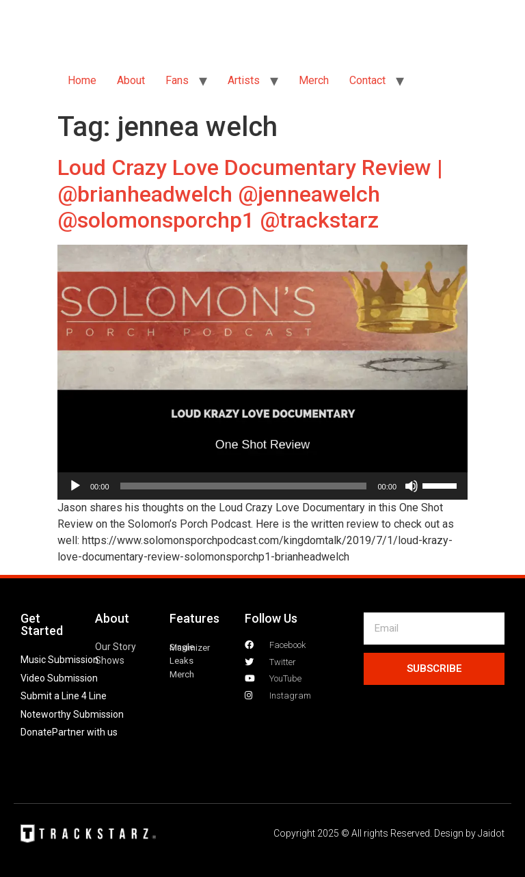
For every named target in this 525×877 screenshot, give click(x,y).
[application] (262, 486)
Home (82, 80)
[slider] (243, 486)
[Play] (75, 486)
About (131, 80)
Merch (314, 80)
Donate (36, 732)
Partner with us (85, 732)
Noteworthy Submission (72, 714)
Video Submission (59, 678)
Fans (177, 80)
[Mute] (411, 486)
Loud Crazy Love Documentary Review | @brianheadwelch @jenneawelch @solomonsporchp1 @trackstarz (250, 193)
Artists (244, 80)
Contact (367, 80)
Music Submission (59, 659)
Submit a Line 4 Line (64, 695)
